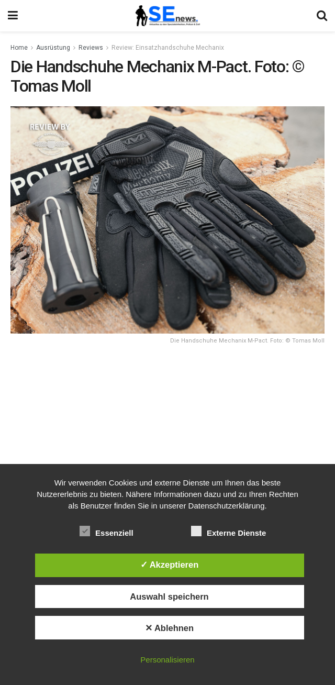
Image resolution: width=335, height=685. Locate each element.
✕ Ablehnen (169, 628)
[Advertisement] (167, 428)
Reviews (91, 47)
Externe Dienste (228, 531)
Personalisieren (167, 659)
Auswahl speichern (169, 596)
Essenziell (106, 531)
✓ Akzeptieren (169, 564)
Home (19, 47)
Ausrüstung (53, 47)
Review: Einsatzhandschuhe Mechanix (167, 47)
